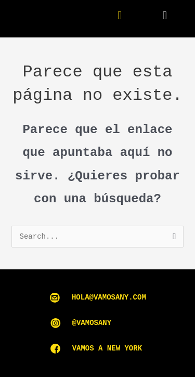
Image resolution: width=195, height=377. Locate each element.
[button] (165, 15)
